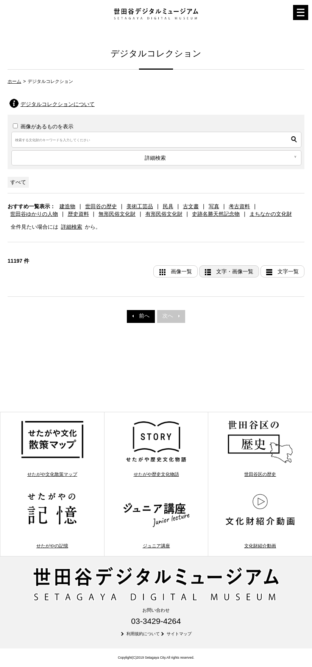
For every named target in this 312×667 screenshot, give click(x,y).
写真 (214, 206)
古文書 (191, 206)
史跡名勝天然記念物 (216, 214)
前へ (141, 316)
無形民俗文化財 (117, 214)
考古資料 (239, 206)
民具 (168, 206)
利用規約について (143, 633)
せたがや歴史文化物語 (156, 448)
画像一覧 (181, 271)
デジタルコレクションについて (57, 104)
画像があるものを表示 (43, 126)
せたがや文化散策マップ (52, 448)
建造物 (67, 206)
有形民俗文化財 (164, 214)
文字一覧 (288, 271)
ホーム (14, 81)
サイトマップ (179, 633)
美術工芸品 (139, 206)
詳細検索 (71, 227)
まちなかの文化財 (271, 214)
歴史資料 (78, 214)
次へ (171, 316)
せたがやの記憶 (52, 520)
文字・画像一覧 (234, 271)
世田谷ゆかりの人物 (34, 214)
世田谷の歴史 (101, 206)
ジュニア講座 (156, 520)
